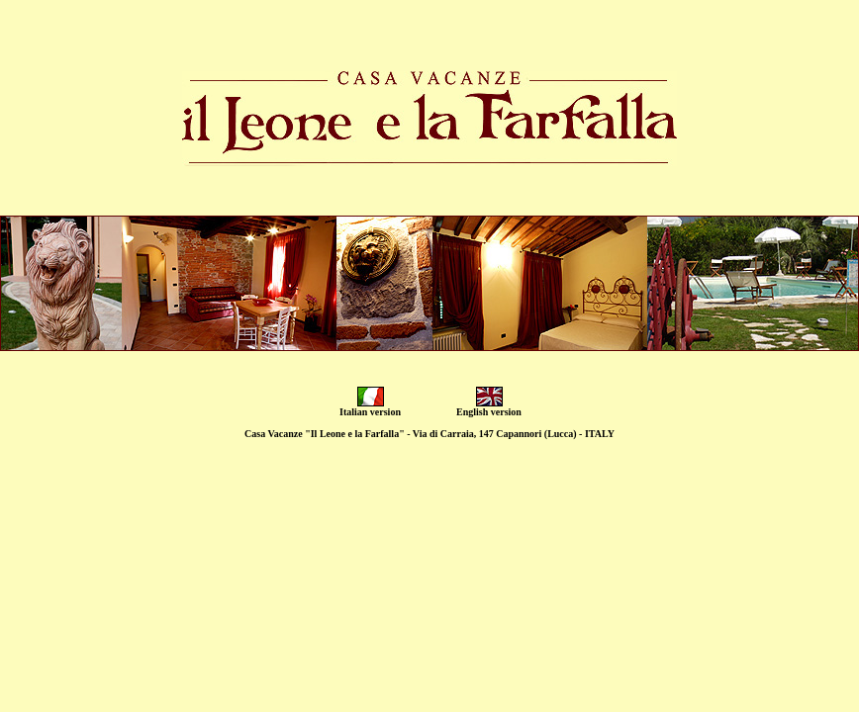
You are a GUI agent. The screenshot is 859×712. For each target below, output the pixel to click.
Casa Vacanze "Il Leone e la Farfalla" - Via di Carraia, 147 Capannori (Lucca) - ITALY (429, 433)
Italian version (370, 411)
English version (489, 411)
